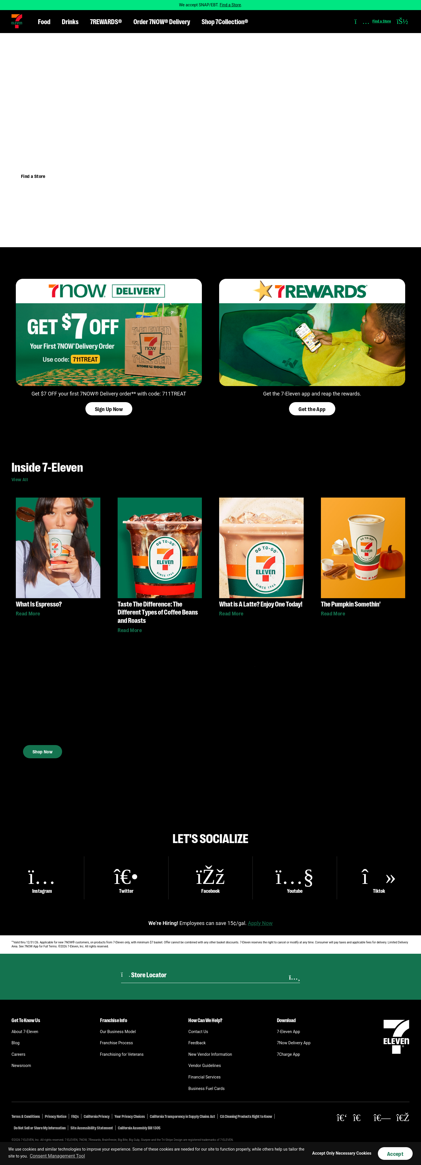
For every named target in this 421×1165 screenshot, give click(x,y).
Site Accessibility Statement (91, 1127)
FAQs (75, 1116)
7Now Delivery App (294, 1043)
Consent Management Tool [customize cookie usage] (57, 1156)
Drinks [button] (70, 21)
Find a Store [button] (33, 176)
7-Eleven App (288, 1031)
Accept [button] (395, 1153)
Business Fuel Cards (206, 1088)
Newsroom (21, 1065)
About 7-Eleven (25, 1031)
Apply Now (260, 923)
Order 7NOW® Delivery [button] (161, 21)
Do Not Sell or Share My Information (40, 1127)
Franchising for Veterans (122, 1054)
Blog (16, 1043)
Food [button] (44, 21)
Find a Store (230, 5)
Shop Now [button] (42, 746)
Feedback (197, 1043)
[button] (17, 21)
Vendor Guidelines (204, 1065)
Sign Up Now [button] (109, 409)
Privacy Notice (55, 1116)
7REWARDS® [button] (106, 21)
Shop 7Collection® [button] (225, 21)
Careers (18, 1054)
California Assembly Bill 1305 (139, 1127)
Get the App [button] (312, 409)
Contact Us (198, 1031)
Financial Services (204, 1077)
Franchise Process (116, 1043)
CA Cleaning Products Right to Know (246, 1116)
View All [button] (20, 479)
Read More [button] (28, 613)
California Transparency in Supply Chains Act (182, 1116)
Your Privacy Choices (129, 1116)
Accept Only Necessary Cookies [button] (342, 1153)
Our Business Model (118, 1031)
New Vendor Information (210, 1054)
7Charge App (288, 1054)
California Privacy (97, 1116)
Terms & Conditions (26, 1116)
